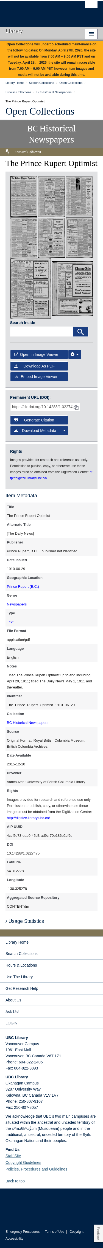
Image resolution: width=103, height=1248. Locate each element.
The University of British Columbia (37, 11)
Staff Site (13, 1156)
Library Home (17, 942)
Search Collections (21, 953)
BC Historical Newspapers (27, 723)
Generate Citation (34, 420)
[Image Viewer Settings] (74, 354)
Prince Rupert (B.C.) (23, 586)
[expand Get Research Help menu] (97, 988)
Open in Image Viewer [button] (36, 354)
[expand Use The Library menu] (97, 977)
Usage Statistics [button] (24, 921)
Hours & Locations (21, 965)
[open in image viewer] (23, 196)
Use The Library (19, 977)
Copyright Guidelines (23, 1162)
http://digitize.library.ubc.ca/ (28, 818)
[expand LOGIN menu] (97, 1023)
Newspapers (17, 604)
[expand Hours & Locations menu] (97, 965)
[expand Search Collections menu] (97, 953)
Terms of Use (54, 1232)
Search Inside (22, 322)
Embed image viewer (35, 376)
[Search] (80, 332)
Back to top (17, 1181)
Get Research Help (21, 988)
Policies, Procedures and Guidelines (36, 1169)
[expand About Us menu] (97, 1000)
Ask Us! (12, 1011)
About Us (13, 1000)
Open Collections (39, 111)
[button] (28, 1181)
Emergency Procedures (22, 1232)
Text (10, 622)
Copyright (76, 1232)
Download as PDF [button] (34, 366)
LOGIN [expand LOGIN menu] (11, 1023)
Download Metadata (40, 430)
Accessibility (14, 1239)
